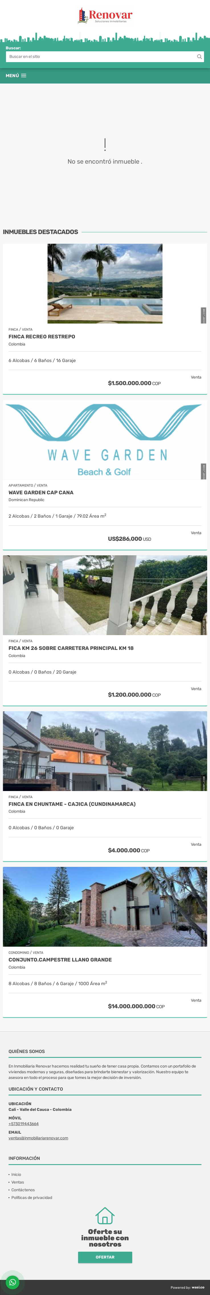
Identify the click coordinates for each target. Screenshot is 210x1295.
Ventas (17, 1182)
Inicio (16, 1174)
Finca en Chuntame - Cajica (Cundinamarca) (72, 804)
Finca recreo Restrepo (42, 337)
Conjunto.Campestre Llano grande (60, 960)
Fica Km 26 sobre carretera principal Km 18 (71, 648)
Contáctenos (23, 1190)
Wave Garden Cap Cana (41, 493)
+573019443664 (24, 1123)
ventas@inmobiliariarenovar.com (38, 1138)
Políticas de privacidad (31, 1197)
